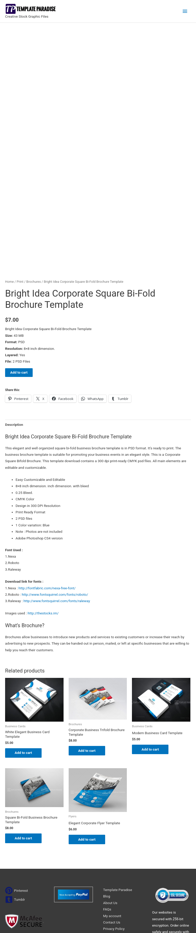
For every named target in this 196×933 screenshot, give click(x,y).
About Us (110, 823)
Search (131, 875)
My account (112, 836)
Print (20, 202)
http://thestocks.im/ (43, 533)
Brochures (33, 202)
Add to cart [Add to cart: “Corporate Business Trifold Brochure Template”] (87, 671)
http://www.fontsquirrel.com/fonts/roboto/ (55, 515)
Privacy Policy (114, 849)
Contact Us (111, 843)
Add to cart (19, 292)
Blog (106, 817)
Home (9, 202)
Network (120, 922)
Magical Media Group (165, 922)
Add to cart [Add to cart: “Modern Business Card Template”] (151, 669)
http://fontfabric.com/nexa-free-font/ (47, 508)
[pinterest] (16, 811)
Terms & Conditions (118, 856)
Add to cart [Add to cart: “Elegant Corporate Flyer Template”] (87, 759)
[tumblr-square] (15, 820)
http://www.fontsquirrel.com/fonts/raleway (56, 521)
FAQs (107, 830)
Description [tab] (14, 344)
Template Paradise (117, 810)
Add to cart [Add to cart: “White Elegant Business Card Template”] (24, 673)
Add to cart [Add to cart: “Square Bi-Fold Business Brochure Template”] (24, 758)
